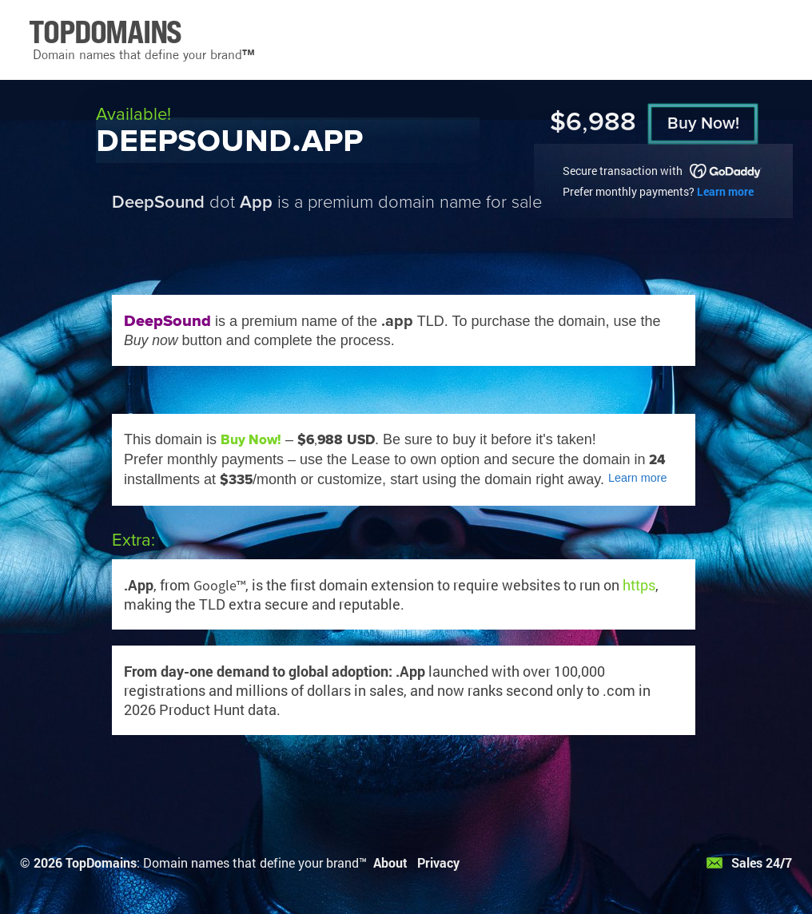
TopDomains (101, 862)
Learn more (725, 191)
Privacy (438, 862)
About (390, 862)
